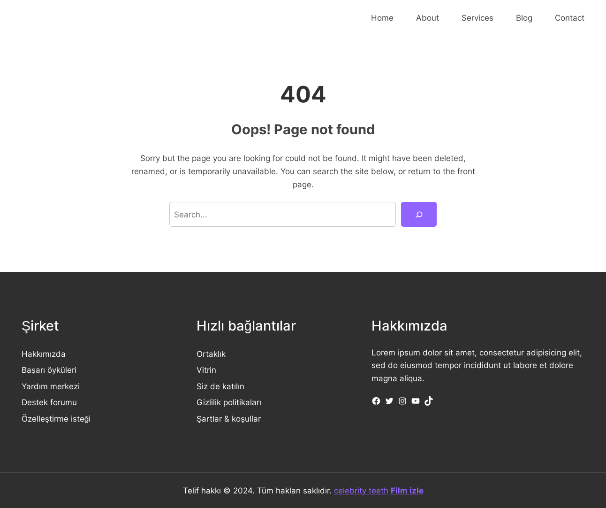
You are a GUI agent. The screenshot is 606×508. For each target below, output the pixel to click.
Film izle (407, 490)
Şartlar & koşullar (229, 418)
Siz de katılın (220, 386)
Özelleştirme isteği (56, 418)
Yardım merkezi (51, 386)
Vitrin (206, 370)
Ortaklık (211, 354)
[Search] (419, 214)
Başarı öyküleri (49, 370)
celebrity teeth (361, 490)
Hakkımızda (44, 354)
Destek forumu (49, 402)
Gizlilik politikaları (229, 402)
